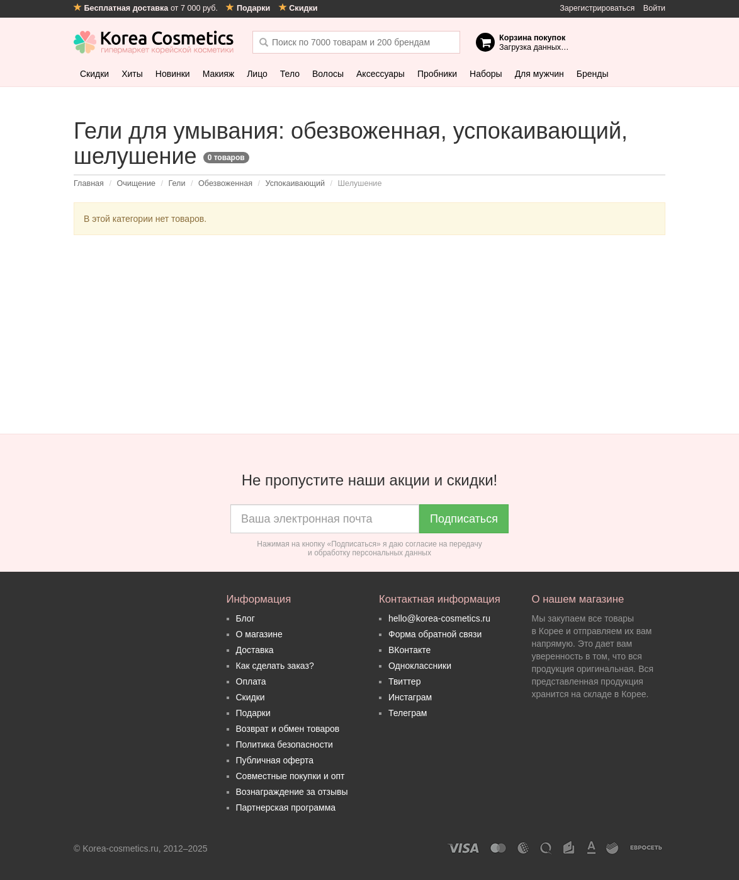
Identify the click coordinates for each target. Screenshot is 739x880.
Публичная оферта (275, 760)
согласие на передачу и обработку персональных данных (395, 548)
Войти (654, 8)
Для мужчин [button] (539, 74)
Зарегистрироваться (597, 8)
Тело (290, 74)
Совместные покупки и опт (290, 776)
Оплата (251, 681)
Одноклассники (419, 666)
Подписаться (464, 518)
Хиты (132, 74)
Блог (245, 618)
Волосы (328, 74)
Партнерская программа (286, 807)
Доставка (255, 650)
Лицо (257, 74)
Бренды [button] (593, 74)
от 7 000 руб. (147, 8)
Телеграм (407, 713)
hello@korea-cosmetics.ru (439, 618)
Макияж (219, 74)
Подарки (253, 713)
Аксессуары (380, 74)
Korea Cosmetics (154, 42)
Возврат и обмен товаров (288, 729)
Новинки (172, 74)
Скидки (94, 74)
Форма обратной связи (435, 634)
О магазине (259, 634)
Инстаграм (410, 697)
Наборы (486, 74)
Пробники (437, 74)
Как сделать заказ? (275, 666)
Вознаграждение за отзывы (292, 792)
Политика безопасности (284, 744)
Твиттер (404, 681)
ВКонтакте (409, 650)
